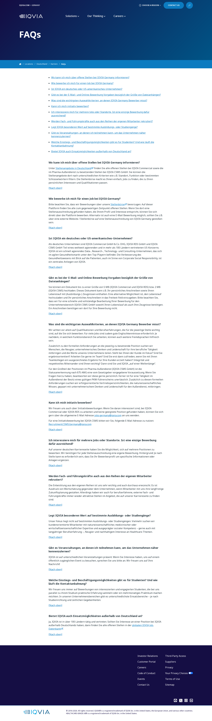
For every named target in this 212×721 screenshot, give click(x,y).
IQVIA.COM (24, 5)
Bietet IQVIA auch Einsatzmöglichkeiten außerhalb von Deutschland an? (91, 151)
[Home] (22, 64)
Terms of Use (172, 679)
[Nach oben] (55, 188)
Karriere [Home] (54, 64)
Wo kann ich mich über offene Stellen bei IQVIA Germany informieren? (90, 77)
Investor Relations (148, 656)
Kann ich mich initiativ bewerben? (70, 106)
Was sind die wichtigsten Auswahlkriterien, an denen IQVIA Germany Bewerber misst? (99, 100)
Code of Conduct (146, 673)
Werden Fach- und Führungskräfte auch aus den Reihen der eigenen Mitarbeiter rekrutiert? (102, 121)
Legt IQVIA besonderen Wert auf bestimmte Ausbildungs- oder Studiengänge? (94, 127)
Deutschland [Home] (42, 64)
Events (141, 679)
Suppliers (170, 661)
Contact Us (143, 684)
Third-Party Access (175, 656)
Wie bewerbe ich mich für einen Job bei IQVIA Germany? (82, 83)
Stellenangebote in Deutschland (73, 168)
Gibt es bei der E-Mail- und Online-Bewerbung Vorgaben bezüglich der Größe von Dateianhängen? (106, 94)
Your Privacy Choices (176, 673)
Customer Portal (147, 661)
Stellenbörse (118, 204)
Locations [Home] (29, 64)
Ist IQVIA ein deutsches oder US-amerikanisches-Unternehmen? (86, 89)
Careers (142, 667)
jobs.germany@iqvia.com (107, 415)
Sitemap (169, 684)
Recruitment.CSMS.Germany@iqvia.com (70, 424)
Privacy (169, 667)
